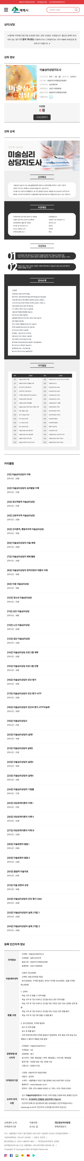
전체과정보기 (60, 1126)
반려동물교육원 (42, 2)
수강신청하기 (42, 117)
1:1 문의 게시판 (26, 39)
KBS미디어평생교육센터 (27, 2)
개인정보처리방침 (62, 1122)
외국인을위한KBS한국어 (57, 2)
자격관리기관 (10, 1126)
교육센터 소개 (10, 1122)
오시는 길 (33, 1126)
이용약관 (33, 1122)
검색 (76, 9)
